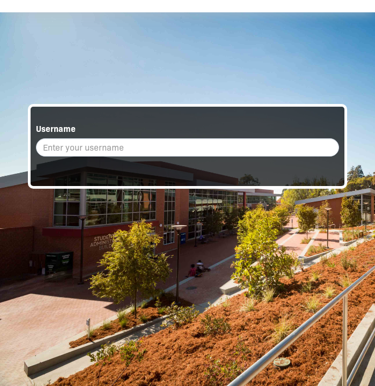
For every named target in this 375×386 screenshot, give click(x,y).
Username (56, 129)
